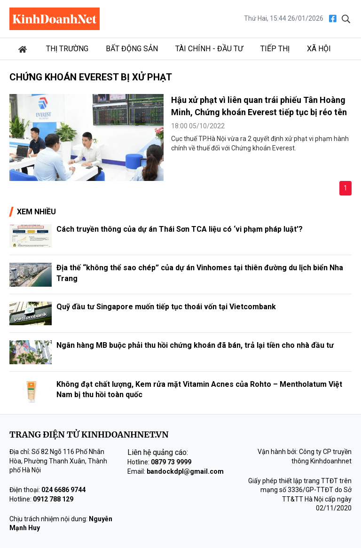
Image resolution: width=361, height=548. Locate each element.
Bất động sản (132, 48)
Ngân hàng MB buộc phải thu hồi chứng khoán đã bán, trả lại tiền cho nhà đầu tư (195, 345)
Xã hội (319, 48)
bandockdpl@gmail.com (185, 471)
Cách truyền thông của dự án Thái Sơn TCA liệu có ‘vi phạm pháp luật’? (179, 229)
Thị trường (67, 48)
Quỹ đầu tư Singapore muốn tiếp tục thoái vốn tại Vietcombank (166, 306)
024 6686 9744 (63, 489)
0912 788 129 (53, 499)
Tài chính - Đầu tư (209, 48)
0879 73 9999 (171, 462)
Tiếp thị (275, 48)
